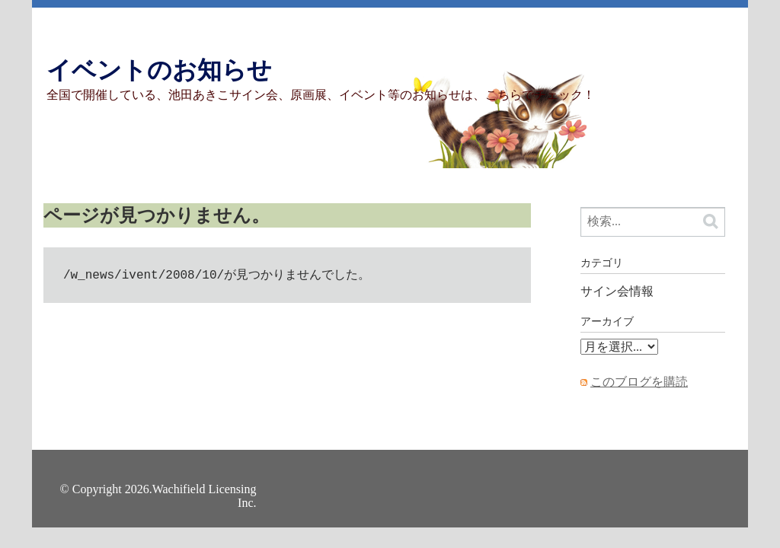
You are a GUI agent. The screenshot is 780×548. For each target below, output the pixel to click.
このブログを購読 (639, 381)
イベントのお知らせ (159, 70)
